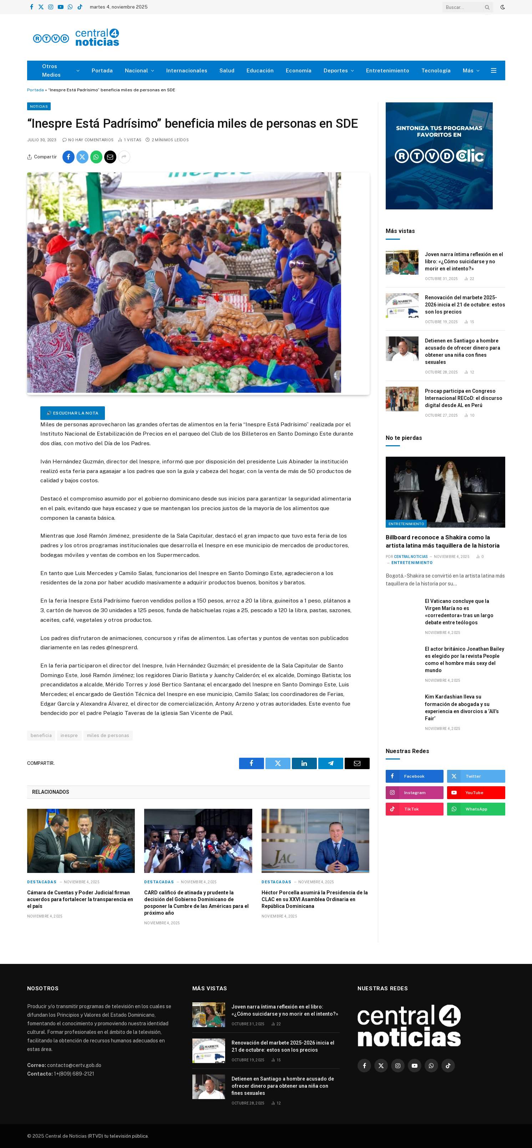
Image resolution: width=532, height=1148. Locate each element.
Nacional (136, 70)
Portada (102, 70)
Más (468, 70)
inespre (69, 735)
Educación (260, 70)
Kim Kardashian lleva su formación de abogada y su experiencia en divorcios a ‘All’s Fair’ (462, 707)
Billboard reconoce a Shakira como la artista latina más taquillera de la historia (443, 541)
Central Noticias (411, 557)
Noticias (39, 106)
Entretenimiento (387, 70)
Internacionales (186, 70)
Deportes (336, 70)
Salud (226, 70)
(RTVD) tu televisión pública (117, 1136)
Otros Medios (51, 70)
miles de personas (108, 735)
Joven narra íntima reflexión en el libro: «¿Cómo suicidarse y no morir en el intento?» (464, 261)
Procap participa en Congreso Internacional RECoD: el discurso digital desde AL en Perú (463, 398)
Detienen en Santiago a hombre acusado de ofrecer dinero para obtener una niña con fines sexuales (462, 351)
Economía (298, 70)
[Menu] (493, 70)
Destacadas (42, 882)
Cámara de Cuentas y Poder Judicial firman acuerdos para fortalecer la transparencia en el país (80, 899)
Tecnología (436, 70)
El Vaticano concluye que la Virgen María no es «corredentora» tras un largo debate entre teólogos (459, 611)
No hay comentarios (87, 140)
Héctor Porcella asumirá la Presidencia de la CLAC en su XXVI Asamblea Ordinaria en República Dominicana (315, 899)
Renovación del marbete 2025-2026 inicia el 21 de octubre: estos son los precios (465, 305)
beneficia (41, 735)
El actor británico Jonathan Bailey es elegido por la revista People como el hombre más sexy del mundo (464, 659)
